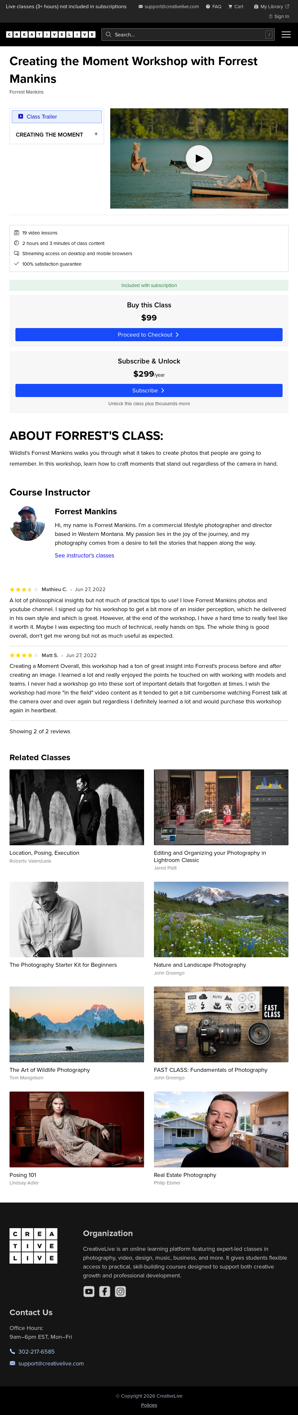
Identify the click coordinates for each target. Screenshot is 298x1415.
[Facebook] (105, 1291)
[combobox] (188, 34)
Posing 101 (23, 1175)
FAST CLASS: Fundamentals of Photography (210, 1070)
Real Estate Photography (185, 1175)
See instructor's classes (84, 555)
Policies (149, 1405)
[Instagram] (120, 1291)
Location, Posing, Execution (44, 853)
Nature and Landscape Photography (200, 965)
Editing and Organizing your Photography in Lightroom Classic (210, 856)
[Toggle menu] (286, 34)
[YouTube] (89, 1291)
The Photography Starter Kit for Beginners (63, 965)
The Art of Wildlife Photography (50, 1070)
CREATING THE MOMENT (49, 134)
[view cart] (237, 6)
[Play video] (199, 158)
